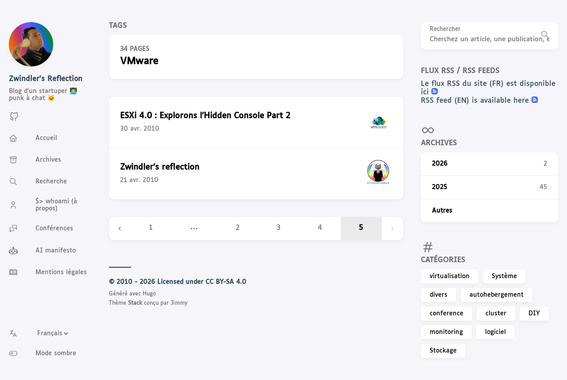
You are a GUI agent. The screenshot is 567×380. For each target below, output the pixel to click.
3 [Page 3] (278, 228)
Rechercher (445, 29)
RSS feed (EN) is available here (476, 101)
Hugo (149, 294)
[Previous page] (119, 228)
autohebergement (497, 295)
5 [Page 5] (361, 228)
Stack (135, 303)
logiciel (495, 332)
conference (446, 313)
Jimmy (179, 303)
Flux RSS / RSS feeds (460, 71)
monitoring (446, 332)
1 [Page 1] (151, 228)
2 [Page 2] (238, 228)
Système (504, 276)
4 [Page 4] (320, 228)
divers (438, 295)
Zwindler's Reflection (45, 79)
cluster (495, 313)
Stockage (443, 351)
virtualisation (450, 276)
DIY (534, 313)
